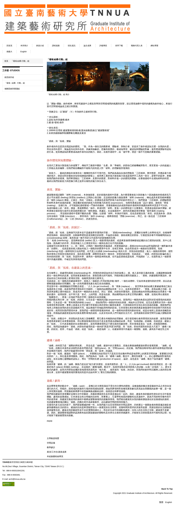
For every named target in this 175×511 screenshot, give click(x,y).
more (49, 427)
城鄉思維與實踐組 (12, 89)
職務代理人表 (146, 45)
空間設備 (51, 449)
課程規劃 (65, 45)
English (23, 51)
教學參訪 (51, 454)
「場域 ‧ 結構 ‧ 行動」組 (14, 83)
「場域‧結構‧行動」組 (20, 61)
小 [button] (160, 64)
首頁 (6, 61)
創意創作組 (9, 77)
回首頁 (19, 45)
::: (7, 45)
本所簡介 (34, 45)
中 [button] (165, 64)
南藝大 (9, 51)
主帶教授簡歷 (53, 445)
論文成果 (97, 45)
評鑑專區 (113, 45)
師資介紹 (50, 45)
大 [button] (170, 64)
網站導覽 (164, 45)
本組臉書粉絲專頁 (55, 463)
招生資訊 (81, 45)
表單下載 (129, 45)
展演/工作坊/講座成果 (56, 458)
